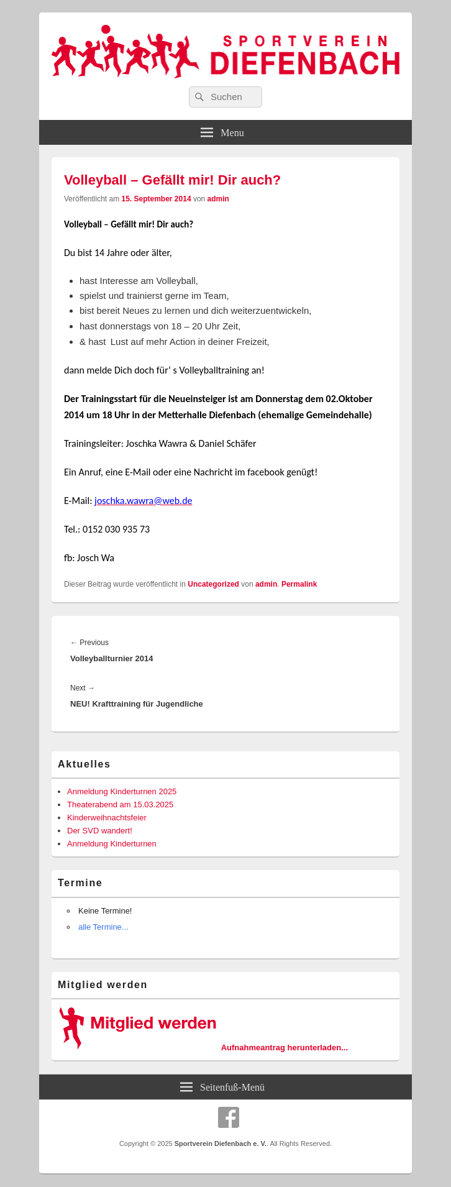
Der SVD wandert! (99, 830)
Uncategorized (213, 584)
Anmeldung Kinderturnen (112, 843)
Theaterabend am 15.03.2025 (120, 804)
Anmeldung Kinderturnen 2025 (121, 791)
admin (218, 199)
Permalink (299, 584)
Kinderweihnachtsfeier (107, 817)
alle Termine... (103, 927)
